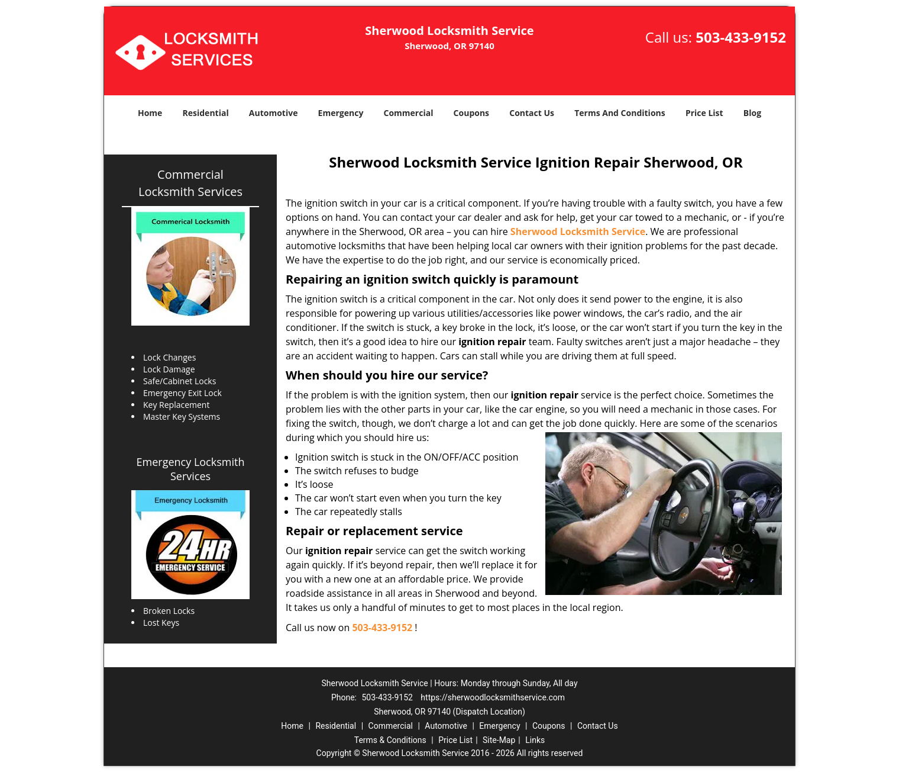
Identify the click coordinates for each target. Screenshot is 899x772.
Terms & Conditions (390, 740)
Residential (206, 112)
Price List (704, 112)
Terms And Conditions (619, 112)
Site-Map (499, 740)
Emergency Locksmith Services (191, 469)
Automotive (273, 112)
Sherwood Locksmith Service (577, 231)
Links (535, 740)
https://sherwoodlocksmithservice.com (493, 697)
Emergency (341, 112)
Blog (752, 112)
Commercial (409, 112)
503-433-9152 (741, 37)
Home (150, 112)
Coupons (471, 112)
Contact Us (531, 112)
